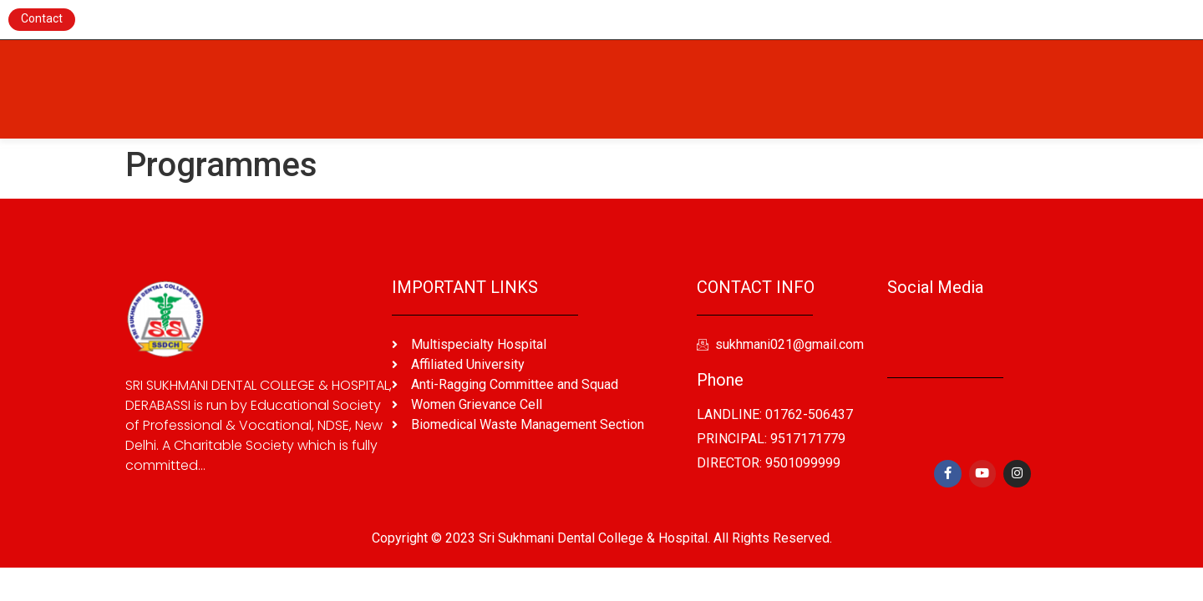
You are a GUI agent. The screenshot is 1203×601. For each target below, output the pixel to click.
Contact (42, 18)
